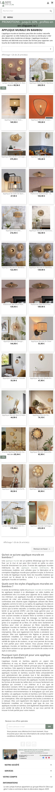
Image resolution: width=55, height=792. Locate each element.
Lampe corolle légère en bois (13, 83)
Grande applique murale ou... (14, 452)
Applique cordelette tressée (14, 378)
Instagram (34, 744)
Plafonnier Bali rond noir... (13, 304)
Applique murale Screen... (41, 120)
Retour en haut (42, 549)
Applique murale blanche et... (13, 489)
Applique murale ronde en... (41, 378)
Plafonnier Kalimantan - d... (41, 194)
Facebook (23, 744)
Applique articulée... (14, 230)
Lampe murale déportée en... (13, 526)
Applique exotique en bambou (41, 83)
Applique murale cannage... (41, 526)
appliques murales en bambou (38, 590)
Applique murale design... (13, 341)
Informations (10, 782)
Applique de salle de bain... (14, 194)
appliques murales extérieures (35, 568)
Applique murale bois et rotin (14, 415)
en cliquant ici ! (27, 25)
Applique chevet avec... (14, 120)
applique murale (12, 561)
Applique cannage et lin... (41, 157)
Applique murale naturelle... (41, 452)
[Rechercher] (27, 10)
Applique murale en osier (41, 341)
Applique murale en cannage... (14, 157)
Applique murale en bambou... (41, 230)
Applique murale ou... (41, 415)
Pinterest (28, 744)
